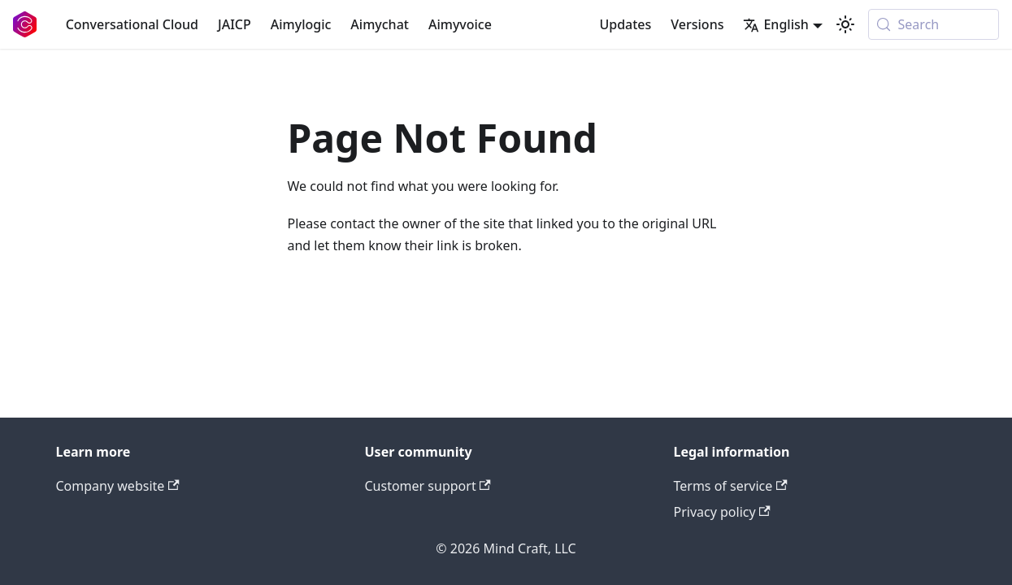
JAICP (234, 24)
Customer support (428, 486)
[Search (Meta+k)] (933, 24)
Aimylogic (301, 24)
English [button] (775, 24)
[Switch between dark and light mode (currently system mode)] (845, 24)
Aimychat (379, 24)
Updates (625, 24)
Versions (697, 24)
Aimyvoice (460, 24)
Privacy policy (722, 512)
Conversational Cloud (132, 24)
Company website (118, 486)
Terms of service (731, 486)
